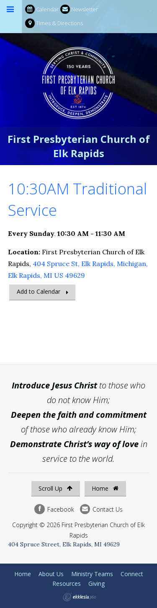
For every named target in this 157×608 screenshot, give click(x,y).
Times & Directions (54, 23)
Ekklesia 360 (79, 597)
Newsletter (79, 9)
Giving (96, 583)
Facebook (54, 509)
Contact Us (101, 509)
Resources (66, 583)
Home (105, 488)
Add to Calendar (38, 291)
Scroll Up (55, 488)
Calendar (42, 9)
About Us (51, 574)
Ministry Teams (92, 574)
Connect (132, 574)
